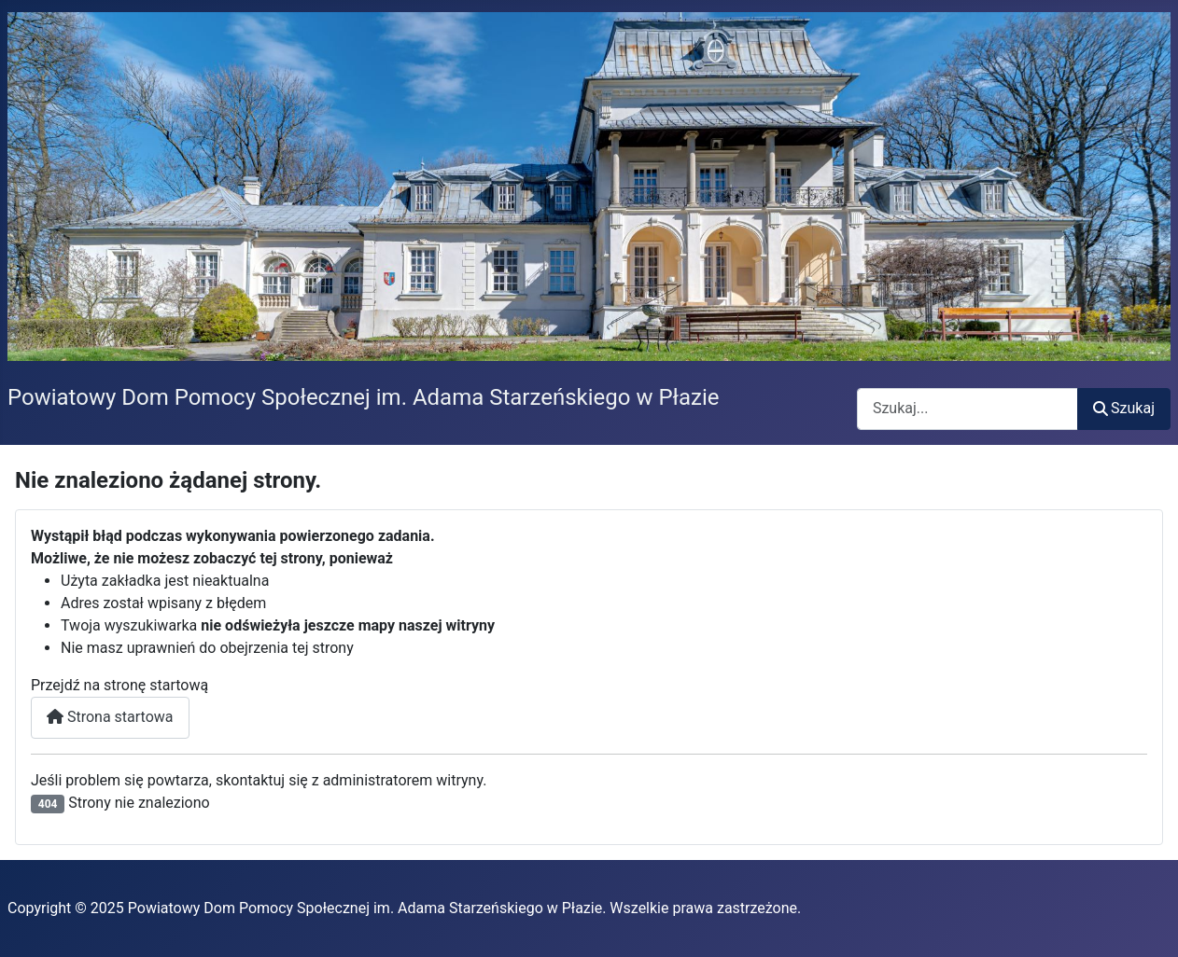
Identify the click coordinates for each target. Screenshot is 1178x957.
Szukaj (1124, 408)
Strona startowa (110, 717)
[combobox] (967, 409)
